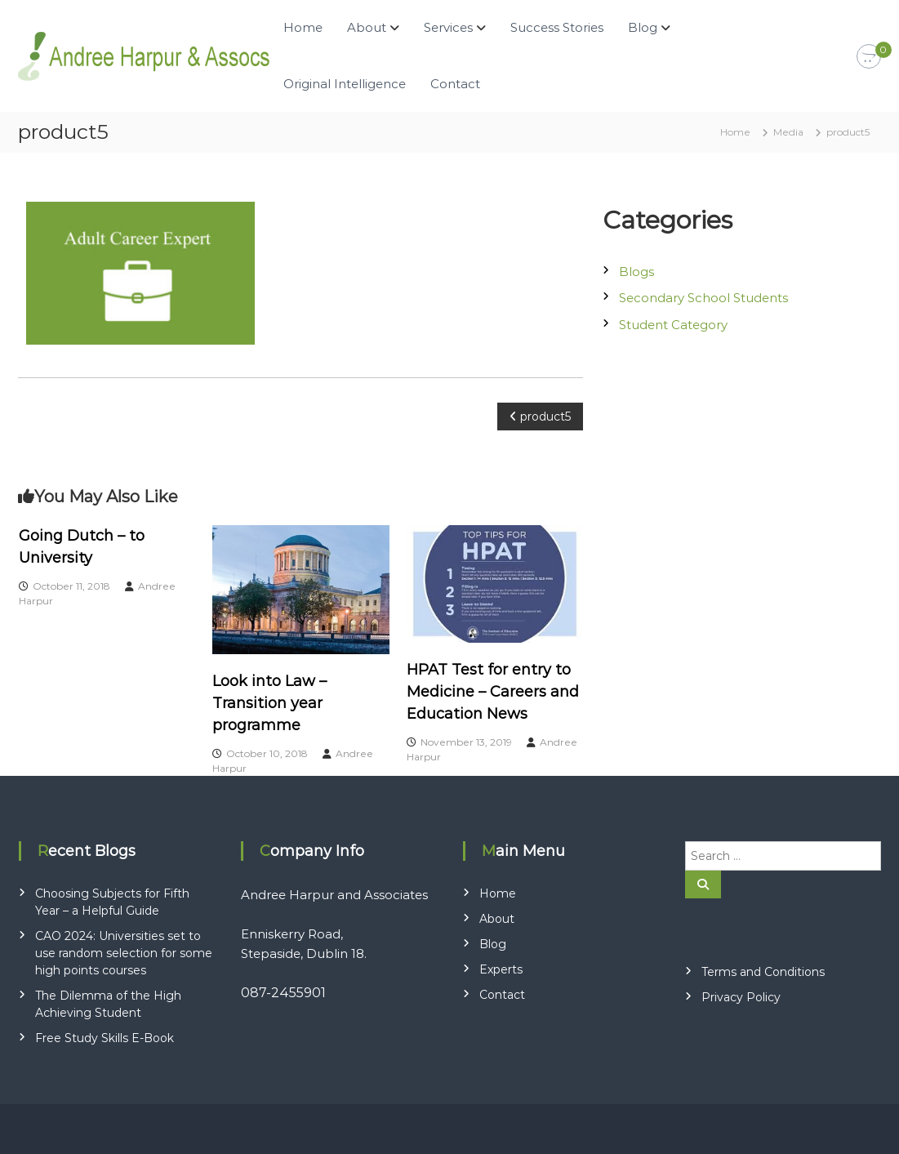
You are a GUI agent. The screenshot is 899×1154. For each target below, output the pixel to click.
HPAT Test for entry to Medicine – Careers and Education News (493, 692)
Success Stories (556, 27)
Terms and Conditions (763, 972)
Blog (642, 27)
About (366, 27)
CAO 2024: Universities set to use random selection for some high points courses (123, 953)
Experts (501, 969)
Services (448, 27)
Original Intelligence (344, 83)
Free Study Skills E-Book (104, 1038)
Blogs (636, 271)
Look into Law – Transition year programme (269, 703)
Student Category (673, 324)
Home (303, 27)
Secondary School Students (703, 297)
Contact (455, 83)
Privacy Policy (741, 997)
